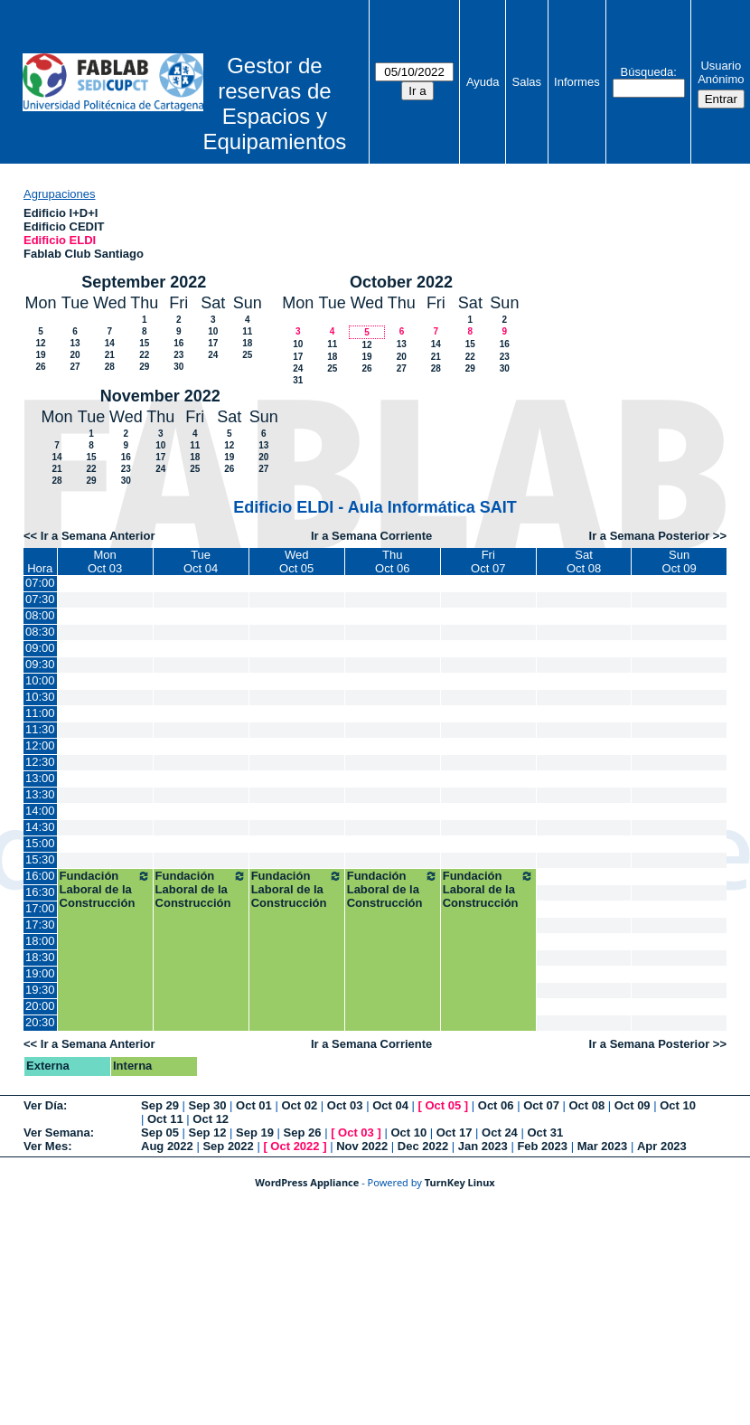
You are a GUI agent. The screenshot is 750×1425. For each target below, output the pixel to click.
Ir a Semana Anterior (98, 536)
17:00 (40, 908)
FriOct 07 (488, 561)
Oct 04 (390, 1105)
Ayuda (483, 82)
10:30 (40, 696)
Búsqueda (647, 72)
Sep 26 (303, 1132)
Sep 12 (208, 1132)
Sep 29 (160, 1105)
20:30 (40, 1022)
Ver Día (43, 1105)
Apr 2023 (662, 1146)
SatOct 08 (584, 561)
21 (110, 355)
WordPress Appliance (307, 1182)
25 (247, 355)
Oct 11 (165, 1119)
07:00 (40, 583)
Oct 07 (541, 1105)
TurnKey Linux (460, 1182)
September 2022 (143, 282)
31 (298, 380)
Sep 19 (255, 1132)
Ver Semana (56, 1132)
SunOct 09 (679, 561)
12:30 (40, 762)
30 (178, 367)
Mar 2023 (602, 1146)
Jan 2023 (483, 1146)
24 (213, 355)
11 (247, 331)
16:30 (40, 892)
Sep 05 (160, 1132)
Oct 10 (678, 1105)
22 (144, 355)
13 (75, 343)
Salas (527, 82)
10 (213, 331)
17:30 (40, 924)
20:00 (40, 1006)
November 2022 (160, 396)
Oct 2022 (294, 1146)
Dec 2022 (423, 1146)
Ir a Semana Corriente (371, 536)
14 (110, 343)
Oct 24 (500, 1132)
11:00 (40, 713)
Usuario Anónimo (721, 72)
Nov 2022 (362, 1146)
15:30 (40, 859)
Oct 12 (210, 1119)
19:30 (40, 989)
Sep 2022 (227, 1146)
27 (75, 367)
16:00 (40, 875)
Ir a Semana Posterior (649, 536)
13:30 (40, 794)
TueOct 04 (200, 561)
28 (110, 367)
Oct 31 (545, 1132)
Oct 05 (443, 1105)
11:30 (40, 729)
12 (40, 343)
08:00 (40, 615)
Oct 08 (586, 1105)
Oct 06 (496, 1105)
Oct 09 (632, 1105)
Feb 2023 (542, 1146)
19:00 (40, 973)
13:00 (40, 778)
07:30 (40, 599)
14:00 (40, 810)
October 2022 (401, 282)
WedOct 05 (296, 561)
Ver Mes (45, 1146)
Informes (577, 82)
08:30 (40, 631)
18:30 (40, 957)
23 (178, 355)
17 (213, 343)
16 (178, 343)
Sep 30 (208, 1105)
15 (144, 343)
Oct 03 (345, 1105)
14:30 (40, 827)
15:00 (40, 843)
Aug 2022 (167, 1146)
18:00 (40, 941)
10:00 (40, 680)
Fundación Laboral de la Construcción (105, 889)
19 (40, 355)
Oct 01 (254, 1105)
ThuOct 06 (392, 561)
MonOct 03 (105, 561)
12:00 (40, 745)
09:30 (40, 664)
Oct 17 (454, 1132)
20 (75, 355)
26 (40, 367)
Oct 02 (299, 1105)
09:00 (40, 648)
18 (247, 343)
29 (144, 367)
